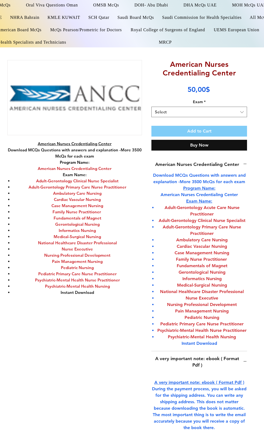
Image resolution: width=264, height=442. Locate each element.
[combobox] (199, 112)
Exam (199, 101)
